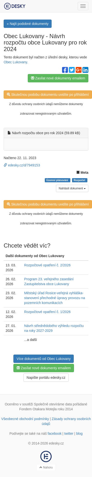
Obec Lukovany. (16, 62)
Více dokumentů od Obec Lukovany (44, 359)
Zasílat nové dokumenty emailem (58, 78)
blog (79, 433)
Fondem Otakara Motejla (38, 409)
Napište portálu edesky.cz (46, 377)
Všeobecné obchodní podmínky (25, 419)
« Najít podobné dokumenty (27, 24)
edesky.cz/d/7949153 (22, 165)
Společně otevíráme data (53, 404)
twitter (68, 433)
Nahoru (46, 467)
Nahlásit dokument (72, 188)
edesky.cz (56, 443)
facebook (55, 433)
